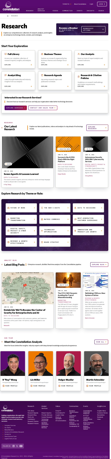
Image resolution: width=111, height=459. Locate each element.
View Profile (12, 386)
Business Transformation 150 (73, 412)
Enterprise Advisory (45, 427)
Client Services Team (11, 436)
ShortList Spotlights (58, 417)
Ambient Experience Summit (86, 427)
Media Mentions (9, 430)
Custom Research (47, 417)
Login (91, 4)
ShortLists (31, 417)
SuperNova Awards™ (72, 416)
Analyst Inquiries (47, 413)
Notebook (100, 417)
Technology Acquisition (45, 419)
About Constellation (80, 4)
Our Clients (8, 427)
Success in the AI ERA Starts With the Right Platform (66, 159)
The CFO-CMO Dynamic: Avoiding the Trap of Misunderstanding (67, 295)
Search (101, 11)
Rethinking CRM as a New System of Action (95, 294)
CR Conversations (60, 420)
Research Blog (32, 415)
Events (79, 11)
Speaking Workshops (45, 423)
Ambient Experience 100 (74, 419)
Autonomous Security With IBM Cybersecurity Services (94, 159)
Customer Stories (102, 413)
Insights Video (59, 415)
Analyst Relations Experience (88, 423)
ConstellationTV (60, 413)
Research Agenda (33, 413)
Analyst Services (41, 10)
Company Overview (10, 425)
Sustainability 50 (74, 426)
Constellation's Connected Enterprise (87, 412)
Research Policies (33, 423)
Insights (90, 11)
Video (99, 419)
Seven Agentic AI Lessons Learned (21, 174)
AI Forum (86, 416)
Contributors (31, 419)
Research (29, 11)
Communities (67, 11)
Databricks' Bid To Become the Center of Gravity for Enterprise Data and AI (24, 311)
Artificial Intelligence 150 (74, 423)
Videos (55, 11)
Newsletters (101, 415)
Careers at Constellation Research (14, 432)
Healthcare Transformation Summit (87, 419)
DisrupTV (58, 411)
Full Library (31, 411)
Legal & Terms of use (11, 438)
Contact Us (66, 4)
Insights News (101, 411)
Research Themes (33, 421)
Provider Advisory (47, 415)
